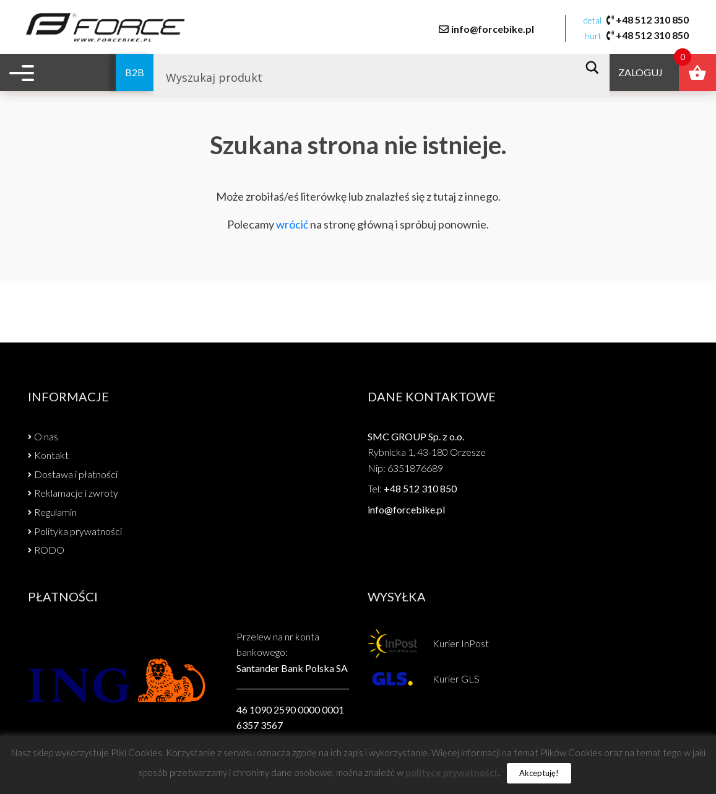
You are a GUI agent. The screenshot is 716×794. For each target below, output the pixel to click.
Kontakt (51, 455)
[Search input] (353, 79)
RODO (49, 550)
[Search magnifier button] (594, 69)
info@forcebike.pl (492, 29)
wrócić (292, 224)
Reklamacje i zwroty (76, 493)
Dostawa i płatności (76, 474)
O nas (46, 436)
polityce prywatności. (452, 772)
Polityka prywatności (78, 531)
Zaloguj (638, 74)
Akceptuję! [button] (539, 773)
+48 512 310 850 (651, 20)
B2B (108, 74)
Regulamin (55, 512)
